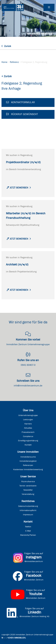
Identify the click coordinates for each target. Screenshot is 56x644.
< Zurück (6, 76)
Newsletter (28, 490)
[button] (5, 638)
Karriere (28, 424)
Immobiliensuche (28, 457)
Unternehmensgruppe (28, 415)
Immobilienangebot (28, 461)
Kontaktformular (20, 102)
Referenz (14, 62)
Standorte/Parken (28, 535)
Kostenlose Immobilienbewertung (28, 469)
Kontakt (28, 445)
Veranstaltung (28, 494)
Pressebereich (28, 432)
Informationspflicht (28, 510)
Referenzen (28, 465)
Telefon (28, 527)
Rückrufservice (28, 482)
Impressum (28, 515)
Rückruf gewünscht (22, 114)
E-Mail (28, 531)
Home (4, 62)
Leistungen (28, 420)
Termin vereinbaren (28, 486)
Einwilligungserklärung (28, 441)
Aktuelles (28, 428)
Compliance (28, 436)
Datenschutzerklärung (28, 506)
